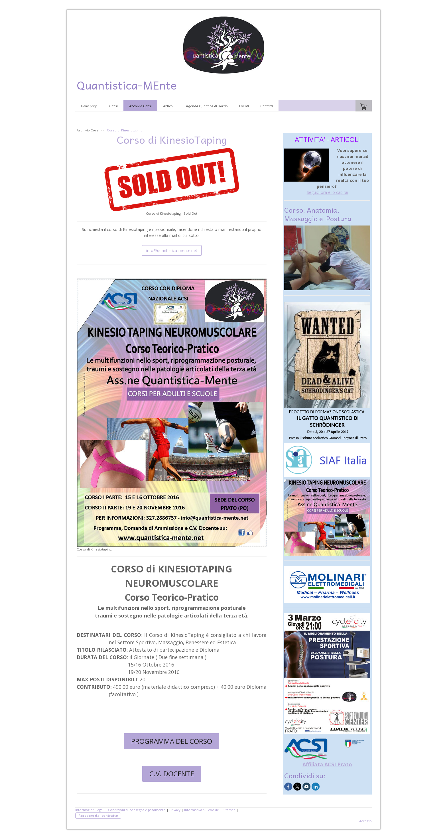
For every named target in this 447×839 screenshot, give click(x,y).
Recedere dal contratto (98, 815)
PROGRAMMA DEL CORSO (171, 741)
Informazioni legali (89, 810)
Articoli (168, 106)
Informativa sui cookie (201, 810)
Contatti (266, 106)
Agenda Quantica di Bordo (207, 106)
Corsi (113, 106)
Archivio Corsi (140, 106)
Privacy (174, 810)
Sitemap (229, 810)
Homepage (89, 106)
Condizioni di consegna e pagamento (137, 810)
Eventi (244, 106)
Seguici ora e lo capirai (327, 192)
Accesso (365, 821)
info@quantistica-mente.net (171, 250)
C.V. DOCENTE (171, 773)
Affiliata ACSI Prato (327, 764)
